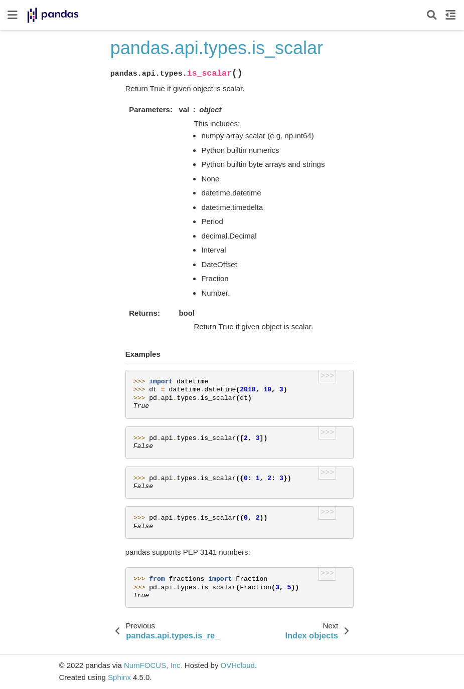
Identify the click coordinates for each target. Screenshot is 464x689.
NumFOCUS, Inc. (153, 665)
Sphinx (119, 677)
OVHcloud (238, 665)
